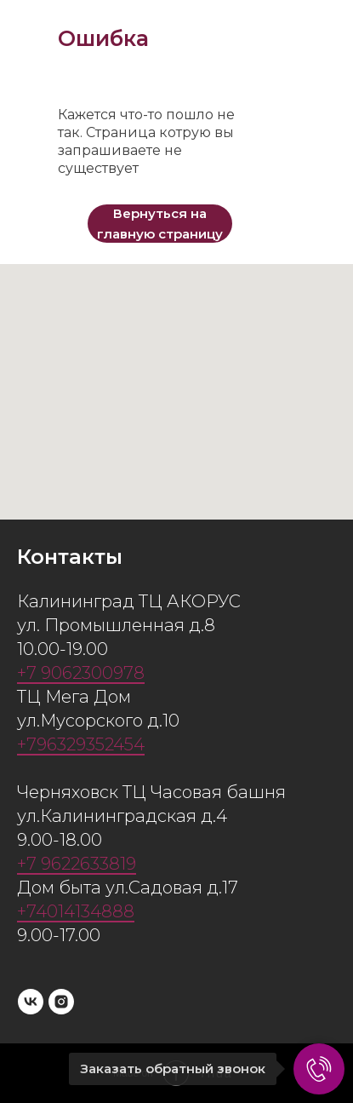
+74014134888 (75, 911)
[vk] (30, 1001)
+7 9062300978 (81, 673)
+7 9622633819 (76, 863)
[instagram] (61, 1001)
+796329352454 (81, 744)
